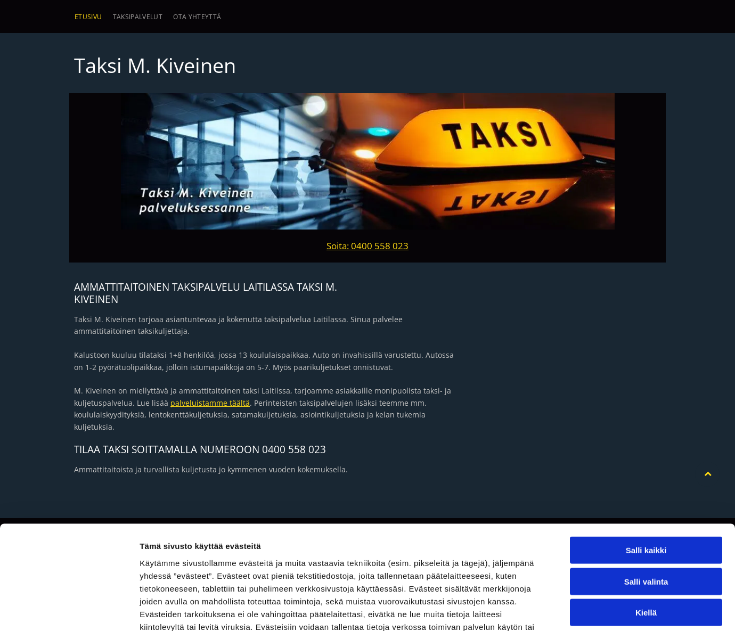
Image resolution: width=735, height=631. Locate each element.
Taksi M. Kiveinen (155, 65)
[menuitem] (88, 17)
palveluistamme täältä (210, 403)
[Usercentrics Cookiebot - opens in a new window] (69, 610)
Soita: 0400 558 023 (367, 246)
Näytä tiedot (569, 609)
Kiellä (646, 540)
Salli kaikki (646, 477)
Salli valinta (646, 509)
